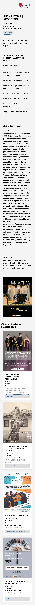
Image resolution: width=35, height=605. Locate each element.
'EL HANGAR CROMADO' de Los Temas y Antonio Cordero (16, 448)
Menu (5, 8)
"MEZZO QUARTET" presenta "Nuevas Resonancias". (13, 377)
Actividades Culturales (24, 9)
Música (8, 32)
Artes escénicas (12, 466)
